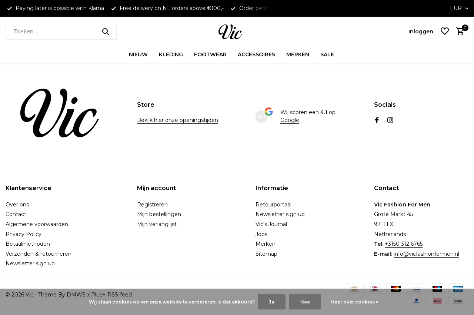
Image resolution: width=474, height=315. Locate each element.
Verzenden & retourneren (38, 254)
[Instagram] (390, 120)
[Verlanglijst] (445, 31)
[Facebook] (377, 120)
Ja (271, 302)
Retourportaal (273, 204)
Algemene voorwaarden (37, 224)
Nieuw (138, 54)
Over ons (17, 204)
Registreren (152, 204)
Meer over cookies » (354, 302)
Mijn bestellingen (159, 214)
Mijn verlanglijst (157, 224)
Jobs (261, 234)
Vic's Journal (271, 224)
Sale (327, 54)
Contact (16, 214)
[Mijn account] (420, 31)
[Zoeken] (61, 32)
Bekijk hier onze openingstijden (177, 120)
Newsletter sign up (30, 263)
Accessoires (256, 54)
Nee (305, 302)
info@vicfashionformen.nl (426, 254)
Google (289, 120)
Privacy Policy (23, 234)
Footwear (210, 54)
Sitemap (266, 254)
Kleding (171, 54)
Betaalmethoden (28, 244)
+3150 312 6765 (404, 244)
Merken (297, 54)
